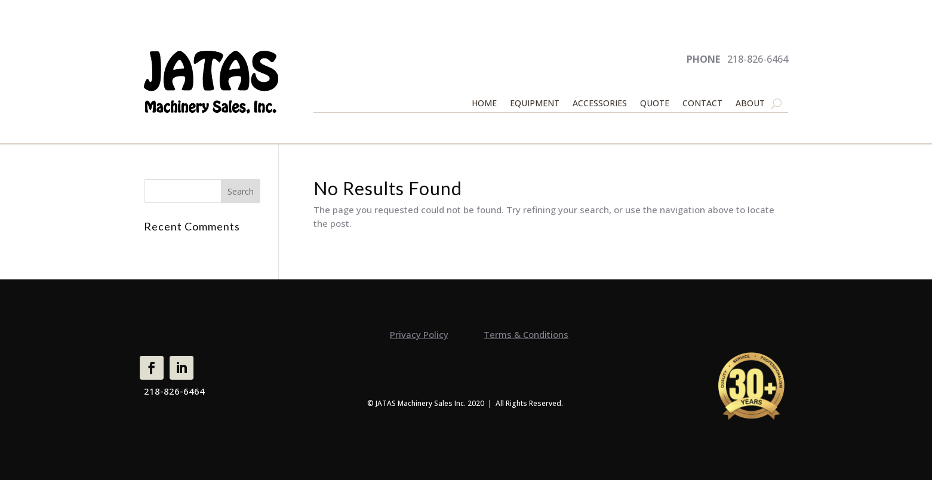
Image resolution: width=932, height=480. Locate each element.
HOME (484, 104)
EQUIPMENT (534, 104)
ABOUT (750, 104)
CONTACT (702, 104)
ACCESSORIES (600, 104)
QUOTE (654, 104)
